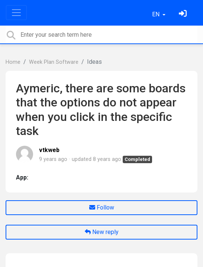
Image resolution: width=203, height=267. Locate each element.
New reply (102, 231)
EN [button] (156, 14)
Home (13, 62)
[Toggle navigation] (16, 12)
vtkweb (49, 150)
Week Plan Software (53, 62)
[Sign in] (183, 14)
